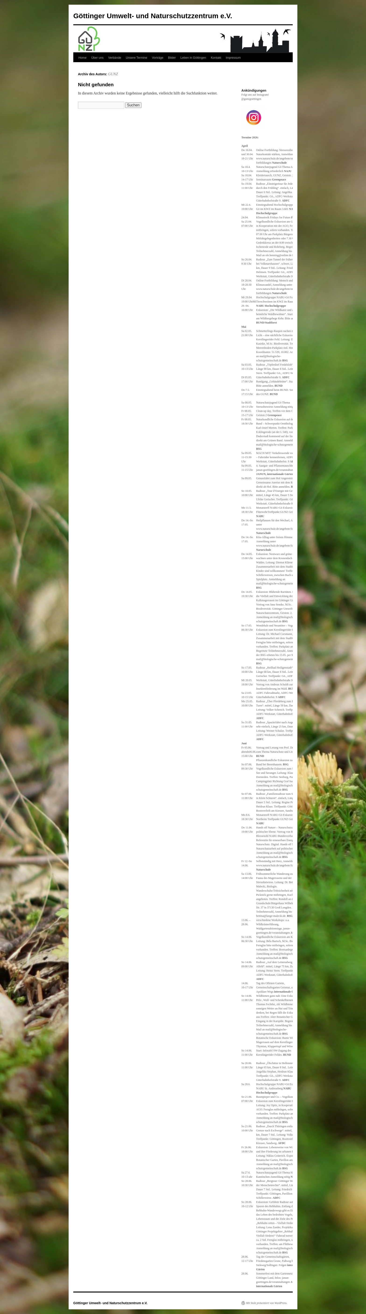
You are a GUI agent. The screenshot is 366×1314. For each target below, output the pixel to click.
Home (82, 57)
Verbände (114, 57)
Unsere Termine (136, 57)
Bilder (172, 57)
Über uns (97, 57)
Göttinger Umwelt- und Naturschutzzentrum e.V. (152, 16)
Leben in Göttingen (193, 57)
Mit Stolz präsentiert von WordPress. (266, 1303)
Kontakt (216, 57)
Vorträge (157, 57)
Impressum (233, 57)
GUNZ (113, 74)
